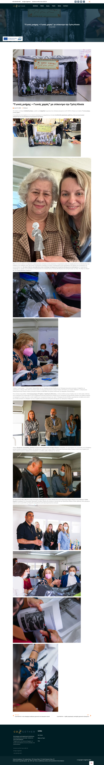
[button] (90, 2)
